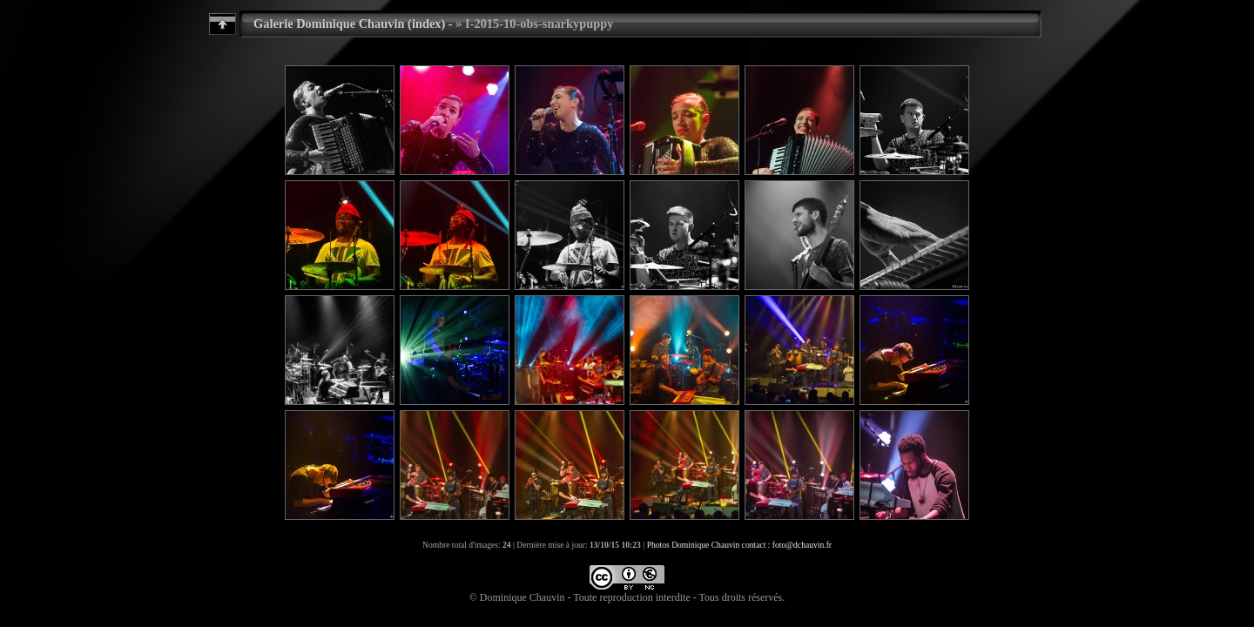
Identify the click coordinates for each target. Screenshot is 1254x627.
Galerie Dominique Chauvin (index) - (353, 23)
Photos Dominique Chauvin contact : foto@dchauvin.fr (739, 544)
